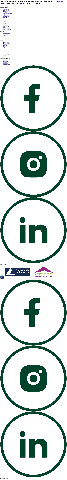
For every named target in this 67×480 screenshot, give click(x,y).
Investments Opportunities (7, 13)
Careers (4, 53)
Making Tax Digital (6, 23)
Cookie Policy (5, 45)
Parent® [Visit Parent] (7, 478)
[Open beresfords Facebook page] (33, 131)
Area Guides (5, 60)
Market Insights (5, 61)
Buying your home (6, 16)
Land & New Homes (6, 33)
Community (5, 51)
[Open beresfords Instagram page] (33, 411)
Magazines (4, 52)
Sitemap (4, 47)
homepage (20, 3)
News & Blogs (5, 63)
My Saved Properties (6, 64)
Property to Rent (5, 20)
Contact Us (4, 55)
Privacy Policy (5, 44)
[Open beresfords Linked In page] (33, 262)
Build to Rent (5, 37)
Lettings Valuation (6, 26)
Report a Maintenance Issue (7, 29)
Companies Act (5, 46)
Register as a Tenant (6, 28)
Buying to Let (5, 27)
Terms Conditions (6, 42)
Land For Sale (5, 12)
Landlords (4, 21)
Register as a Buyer (6, 14)
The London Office (6, 38)
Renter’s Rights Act (6, 22)
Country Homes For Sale (7, 10)
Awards (4, 56)
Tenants (4, 24)
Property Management (6, 25)
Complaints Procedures (7, 43)
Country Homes (5, 34)
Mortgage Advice (6, 62)
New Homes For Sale (6, 11)
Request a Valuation (6, 15)
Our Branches (5, 50)
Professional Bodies (6, 54)
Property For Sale (6, 9)
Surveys (4, 36)
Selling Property (5, 17)
